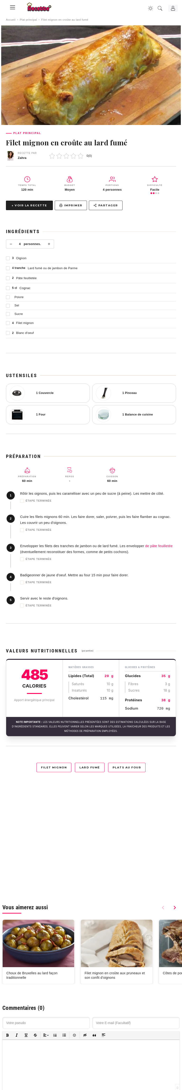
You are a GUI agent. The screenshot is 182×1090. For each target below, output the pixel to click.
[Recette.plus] (42, 8)
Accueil (11, 19)
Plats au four (127, 767)
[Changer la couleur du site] (150, 8)
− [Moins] (11, 244)
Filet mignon (54, 767)
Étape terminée (36, 501)
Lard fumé (89, 767)
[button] (7, 1035)
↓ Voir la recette (29, 205)
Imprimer (70, 205)
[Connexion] (173, 8)
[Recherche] (160, 8)
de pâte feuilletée (159, 546)
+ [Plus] (49, 244)
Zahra (22, 158)
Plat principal (28, 19)
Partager (105, 205)
